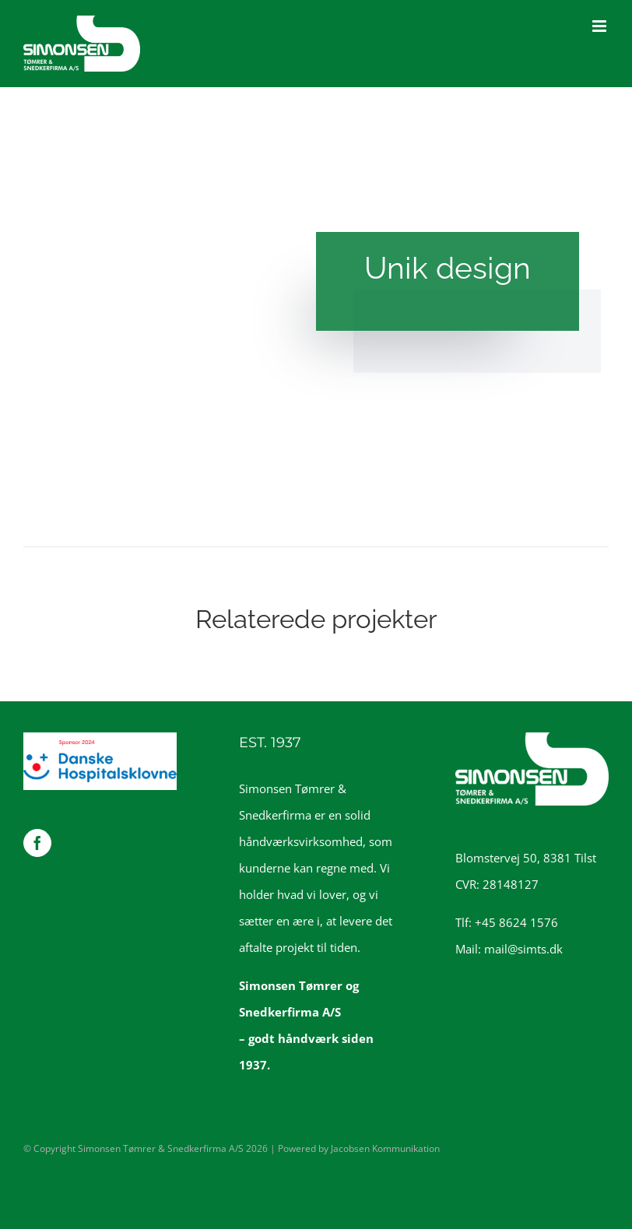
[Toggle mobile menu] (600, 26)
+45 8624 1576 (516, 922)
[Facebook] (37, 843)
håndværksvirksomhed (301, 841)
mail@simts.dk (523, 949)
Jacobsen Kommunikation (385, 1148)
